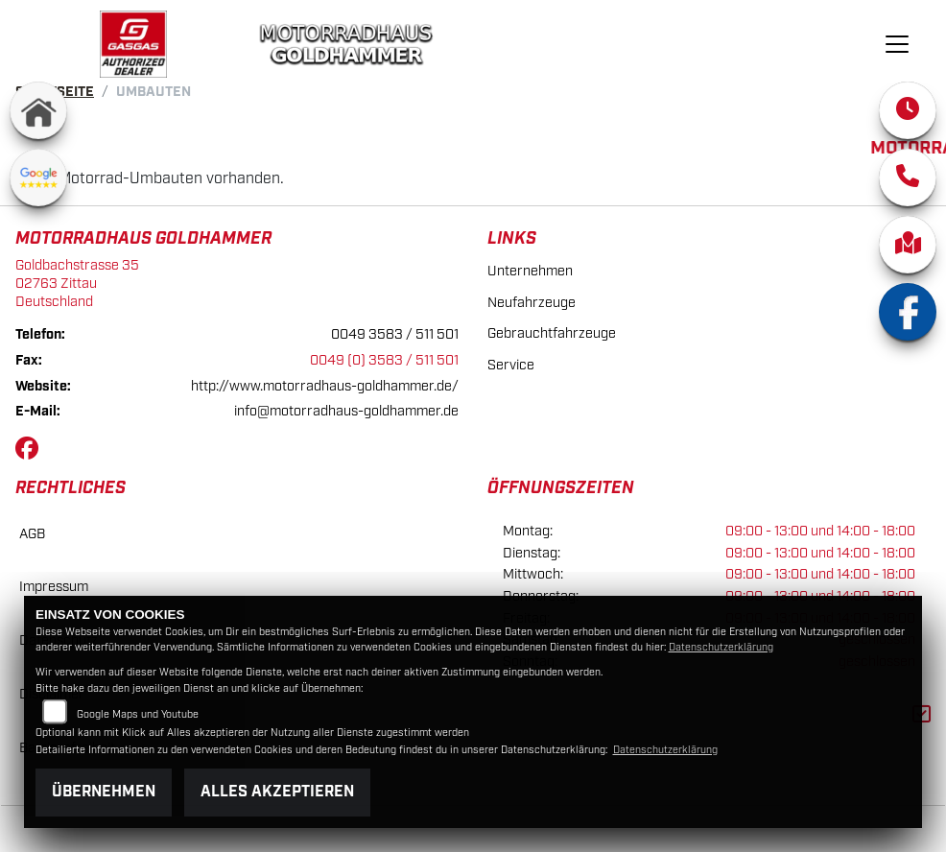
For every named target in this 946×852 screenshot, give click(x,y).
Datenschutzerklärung (721, 647)
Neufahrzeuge (531, 303)
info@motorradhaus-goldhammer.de (346, 411)
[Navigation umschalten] (898, 44)
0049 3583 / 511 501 (395, 334)
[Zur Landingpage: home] (38, 110)
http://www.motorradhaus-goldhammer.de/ (325, 386)
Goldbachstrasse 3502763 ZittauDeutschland (77, 283)
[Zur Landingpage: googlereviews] (38, 177)
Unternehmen (530, 271)
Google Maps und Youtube (138, 715)
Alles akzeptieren (277, 792)
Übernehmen (103, 792)
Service (510, 365)
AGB (32, 534)
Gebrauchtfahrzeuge (551, 333)
